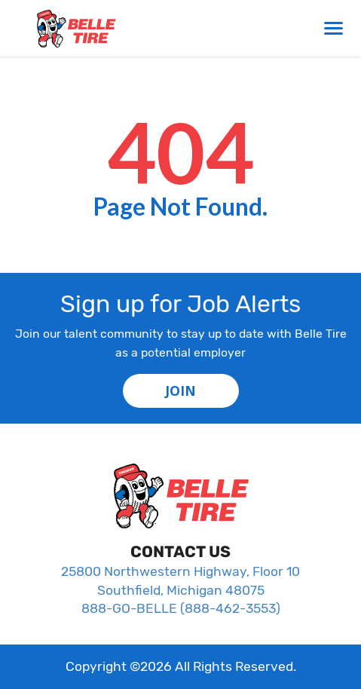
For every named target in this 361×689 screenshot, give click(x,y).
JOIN (180, 390)
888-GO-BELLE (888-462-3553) (180, 608)
